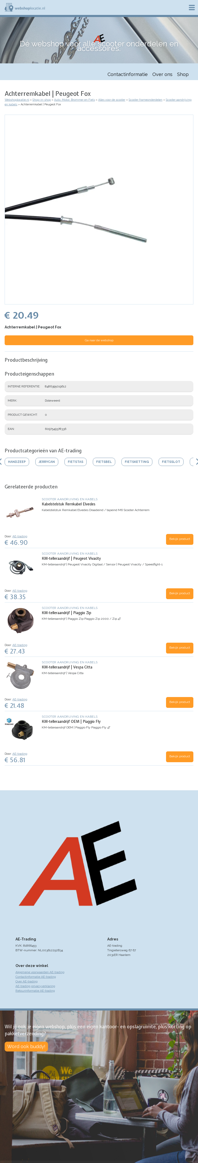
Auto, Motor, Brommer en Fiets (74, 99)
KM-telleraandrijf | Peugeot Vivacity (71, 558)
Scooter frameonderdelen (145, 99)
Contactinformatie (128, 74)
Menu (192, 7)
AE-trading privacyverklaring (35, 986)
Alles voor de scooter (111, 99)
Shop (183, 74)
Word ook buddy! (26, 1046)
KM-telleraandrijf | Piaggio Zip (66, 612)
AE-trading (19, 536)
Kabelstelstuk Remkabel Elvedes (68, 504)
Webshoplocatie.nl (17, 99)
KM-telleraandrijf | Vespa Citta (67, 667)
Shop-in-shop (41, 99)
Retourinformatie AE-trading (35, 990)
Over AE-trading (26, 981)
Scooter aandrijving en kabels (70, 499)
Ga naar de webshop (99, 340)
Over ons (162, 74)
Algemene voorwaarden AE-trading (39, 972)
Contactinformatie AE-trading (35, 977)
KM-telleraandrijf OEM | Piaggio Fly (71, 721)
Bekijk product (179, 539)
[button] (99, 302)
